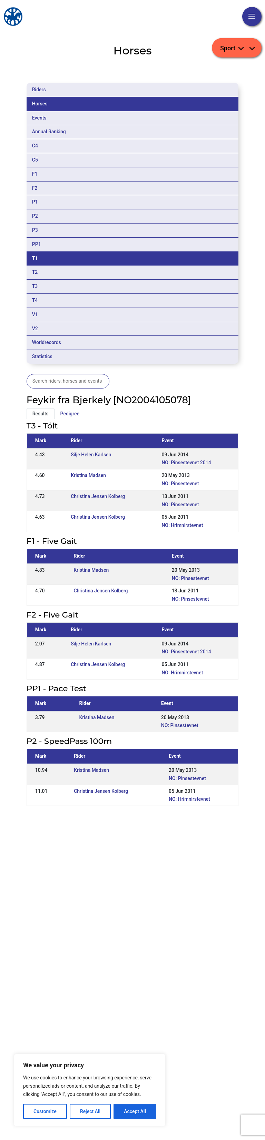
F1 (35, 174)
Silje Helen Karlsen (91, 454)
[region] (90, 1090)
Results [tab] (40, 413)
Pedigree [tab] (70, 413)
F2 (35, 188)
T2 (35, 272)
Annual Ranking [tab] (49, 131)
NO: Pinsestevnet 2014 (186, 462)
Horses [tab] (40, 103)
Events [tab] (39, 118)
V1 (35, 314)
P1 (35, 202)
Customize (45, 1111)
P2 (35, 216)
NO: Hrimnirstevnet (182, 525)
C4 (35, 145)
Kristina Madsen (88, 475)
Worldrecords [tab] (46, 342)
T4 (35, 300)
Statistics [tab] (42, 356)
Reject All (90, 1111)
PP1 (36, 244)
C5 (35, 160)
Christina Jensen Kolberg (98, 496)
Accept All (135, 1111)
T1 (35, 258)
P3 (35, 230)
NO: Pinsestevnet (180, 483)
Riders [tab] (39, 89)
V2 (35, 328)
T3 (35, 286)
